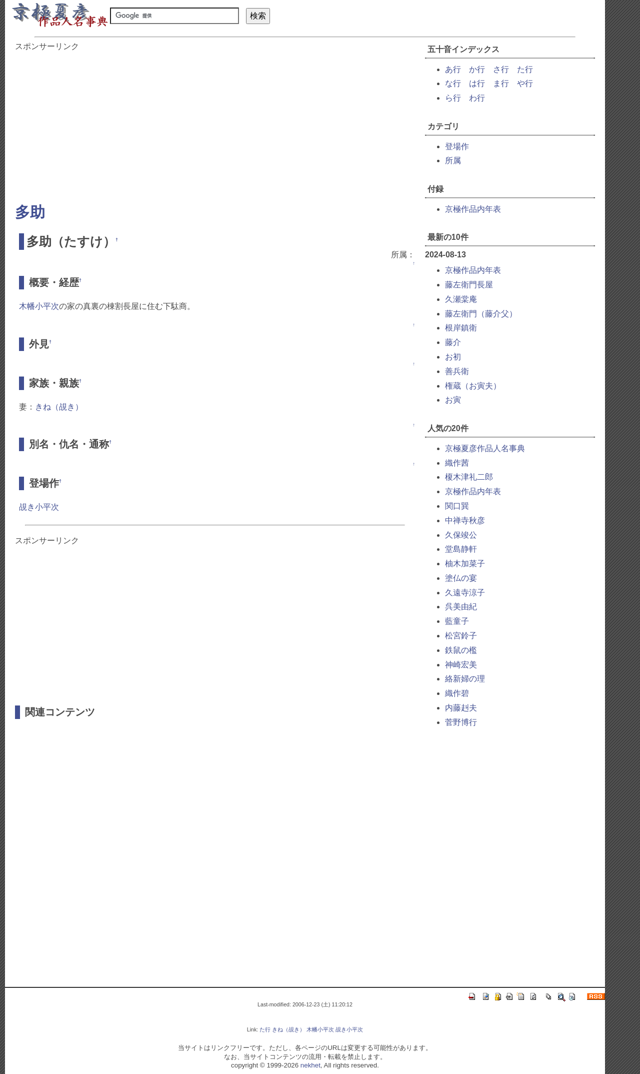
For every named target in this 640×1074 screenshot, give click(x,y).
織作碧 (457, 693)
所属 (453, 160)
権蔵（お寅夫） (473, 386)
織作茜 (457, 463)
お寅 (453, 400)
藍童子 (457, 621)
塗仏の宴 (461, 578)
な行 (453, 83)
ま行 (501, 83)
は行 (477, 83)
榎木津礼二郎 (469, 477)
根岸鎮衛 (461, 327)
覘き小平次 (39, 507)
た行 (525, 69)
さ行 (501, 69)
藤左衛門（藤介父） (481, 313)
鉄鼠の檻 (461, 650)
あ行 (453, 69)
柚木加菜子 (465, 563)
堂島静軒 (461, 549)
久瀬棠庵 (461, 299)
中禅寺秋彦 (465, 520)
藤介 (453, 342)
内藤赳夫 (461, 707)
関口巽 (457, 506)
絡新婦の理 (465, 678)
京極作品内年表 (473, 209)
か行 (477, 69)
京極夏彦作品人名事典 (485, 448)
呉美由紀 (461, 606)
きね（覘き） (59, 407)
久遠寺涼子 (465, 592)
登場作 (457, 146)
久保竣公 (461, 535)
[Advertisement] (215, 122)
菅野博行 (461, 722)
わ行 (477, 98)
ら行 (453, 98)
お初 (453, 356)
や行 (525, 83)
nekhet (310, 1065)
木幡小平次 (39, 306)
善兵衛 (457, 371)
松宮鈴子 (461, 635)
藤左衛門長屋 (469, 284)
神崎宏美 (461, 664)
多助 (30, 212)
